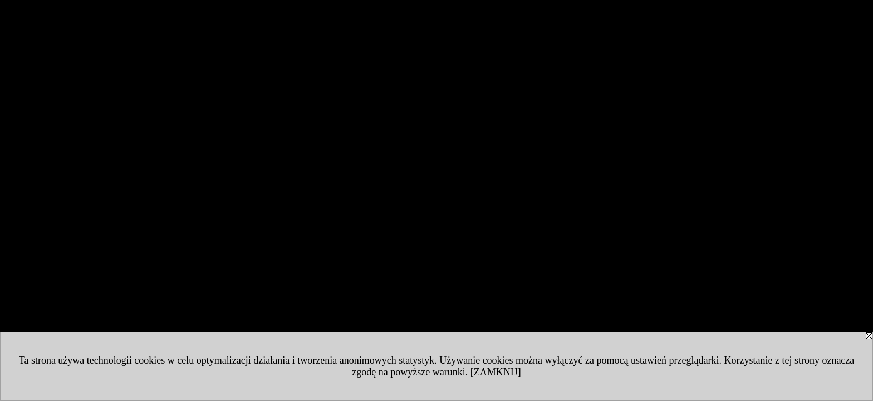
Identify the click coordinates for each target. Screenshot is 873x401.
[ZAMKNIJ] (495, 372)
